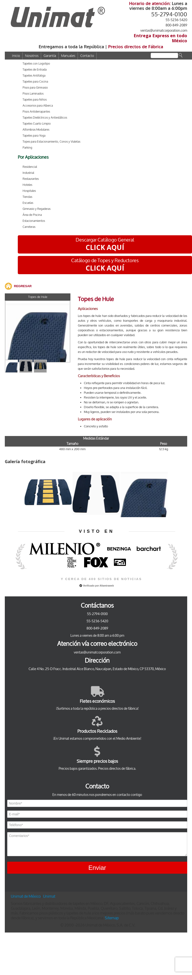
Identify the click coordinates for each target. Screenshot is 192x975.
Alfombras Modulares (36, 130)
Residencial (30, 167)
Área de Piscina (32, 215)
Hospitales (29, 191)
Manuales (68, 56)
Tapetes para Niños (35, 100)
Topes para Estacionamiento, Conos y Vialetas (51, 142)
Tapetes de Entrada (35, 70)
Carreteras (29, 227)
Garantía (49, 56)
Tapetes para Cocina (35, 82)
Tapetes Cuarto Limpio (37, 124)
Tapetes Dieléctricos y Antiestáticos (45, 118)
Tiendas (27, 197)
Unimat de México (26, 896)
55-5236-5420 (176, 20)
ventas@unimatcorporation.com (163, 30)
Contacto (87, 56)
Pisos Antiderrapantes (36, 112)
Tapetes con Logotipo (36, 64)
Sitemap (112, 917)
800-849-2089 (176, 25)
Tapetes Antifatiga (34, 76)
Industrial (28, 173)
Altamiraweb (106, 585)
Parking (27, 148)
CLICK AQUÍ (105, 247)
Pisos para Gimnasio (35, 88)
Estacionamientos (34, 221)
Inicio (16, 56)
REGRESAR (23, 286)
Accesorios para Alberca (38, 106)
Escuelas (28, 203)
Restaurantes (31, 179)
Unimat (49, 896)
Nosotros (31, 56)
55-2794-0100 (169, 14)
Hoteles (27, 185)
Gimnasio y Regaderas (36, 209)
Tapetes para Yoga (34, 136)
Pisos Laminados (33, 94)
